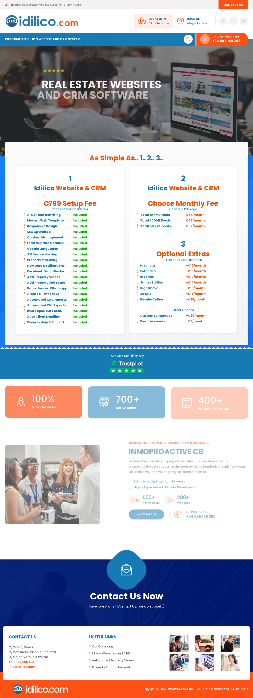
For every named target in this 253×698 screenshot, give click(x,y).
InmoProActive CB (180, 689)
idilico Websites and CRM (111, 653)
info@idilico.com (198, 23)
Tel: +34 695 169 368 (24, 662)
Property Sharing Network (111, 667)
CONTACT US (233, 5)
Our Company (102, 646)
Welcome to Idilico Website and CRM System (42, 39)
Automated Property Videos (113, 660)
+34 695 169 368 (226, 40)
